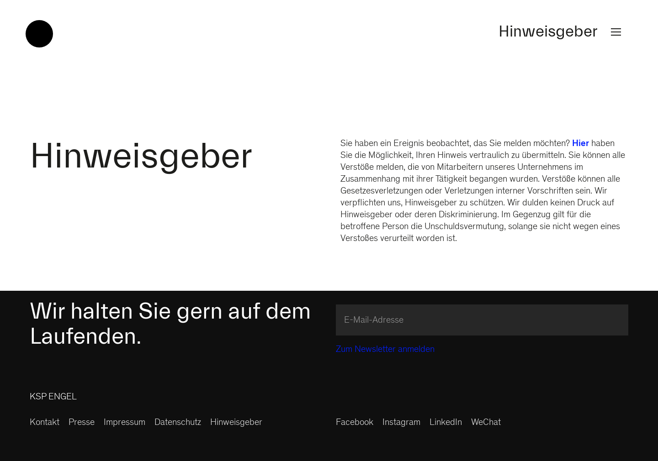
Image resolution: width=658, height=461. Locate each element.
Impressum (124, 423)
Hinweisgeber (562, 32)
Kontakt (44, 423)
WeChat (486, 423)
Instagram (401, 423)
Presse (82, 423)
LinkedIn (446, 423)
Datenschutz (177, 423)
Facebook (354, 423)
